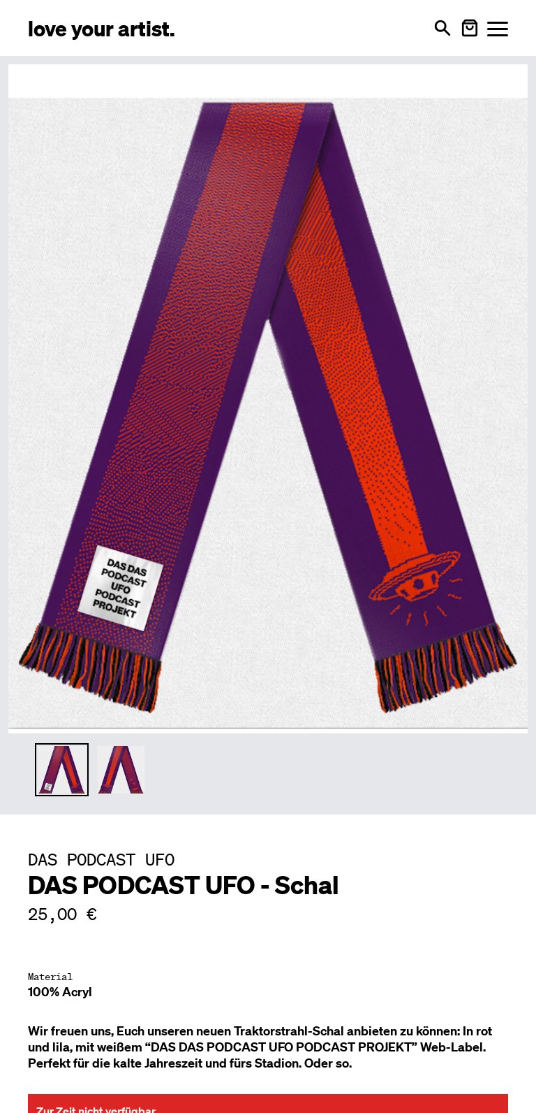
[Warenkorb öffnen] (470, 28)
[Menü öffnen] (497, 28)
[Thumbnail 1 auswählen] (61, 770)
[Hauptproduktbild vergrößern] (268, 396)
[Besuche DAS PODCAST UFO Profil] (101, 859)
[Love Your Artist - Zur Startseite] (101, 28)
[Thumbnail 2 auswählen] (121, 770)
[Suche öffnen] (442, 28)
